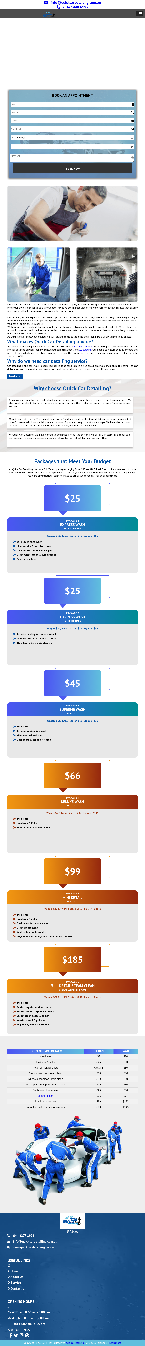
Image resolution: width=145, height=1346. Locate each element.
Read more (15, 377)
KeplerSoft (115, 1343)
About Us (16, 1277)
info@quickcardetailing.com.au (35, 1242)
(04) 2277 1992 (23, 1236)
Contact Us (18, 1289)
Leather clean (45, 1096)
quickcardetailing (75, 1343)
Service (16, 1283)
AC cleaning (85, 350)
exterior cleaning (83, 347)
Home (15, 1271)
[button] (139, 13)
